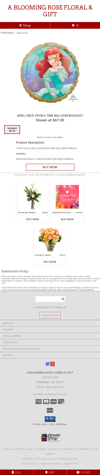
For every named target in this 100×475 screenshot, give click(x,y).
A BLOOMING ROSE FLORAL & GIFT (50, 11)
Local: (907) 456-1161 (50, 387)
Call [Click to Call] (16, 472)
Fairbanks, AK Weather (34, 459)
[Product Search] (51, 299)
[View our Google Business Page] (47, 365)
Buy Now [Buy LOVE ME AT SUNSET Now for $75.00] (50, 262)
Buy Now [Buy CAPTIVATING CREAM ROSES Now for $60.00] (32, 219)
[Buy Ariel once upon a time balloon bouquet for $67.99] (50, 167)
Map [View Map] (50, 472)
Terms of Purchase (50, 463)
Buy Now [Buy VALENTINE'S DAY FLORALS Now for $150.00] (67, 219)
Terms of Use (71, 463)
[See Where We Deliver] (50, 315)
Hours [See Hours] (83, 472)
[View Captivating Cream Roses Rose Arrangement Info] (32, 197)
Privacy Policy (30, 463)
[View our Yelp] (52, 365)
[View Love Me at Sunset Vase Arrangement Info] (50, 239)
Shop (25, 25)
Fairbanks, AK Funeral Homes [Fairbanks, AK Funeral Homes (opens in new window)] (18, 449)
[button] (50, 419)
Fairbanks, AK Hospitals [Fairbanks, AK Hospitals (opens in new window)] (49, 449)
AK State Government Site (63, 459)
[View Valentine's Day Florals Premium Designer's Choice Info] (67, 197)
